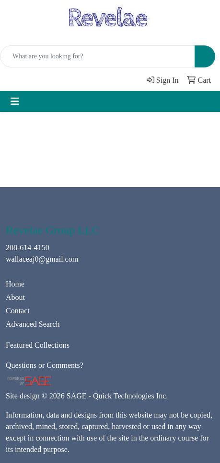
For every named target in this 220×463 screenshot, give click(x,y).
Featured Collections (37, 345)
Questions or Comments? (44, 365)
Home (15, 284)
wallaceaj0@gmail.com (42, 259)
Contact (18, 311)
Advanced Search (32, 324)
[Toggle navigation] (15, 101)
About (15, 297)
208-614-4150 (27, 247)
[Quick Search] (97, 56)
